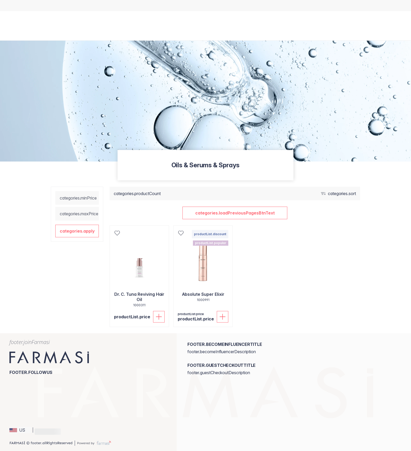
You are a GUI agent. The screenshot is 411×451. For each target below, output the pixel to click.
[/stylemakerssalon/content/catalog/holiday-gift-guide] (195, 5)
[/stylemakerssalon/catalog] (200, 5)
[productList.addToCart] (159, 317)
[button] (77, 231)
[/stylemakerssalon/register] (205, 5)
